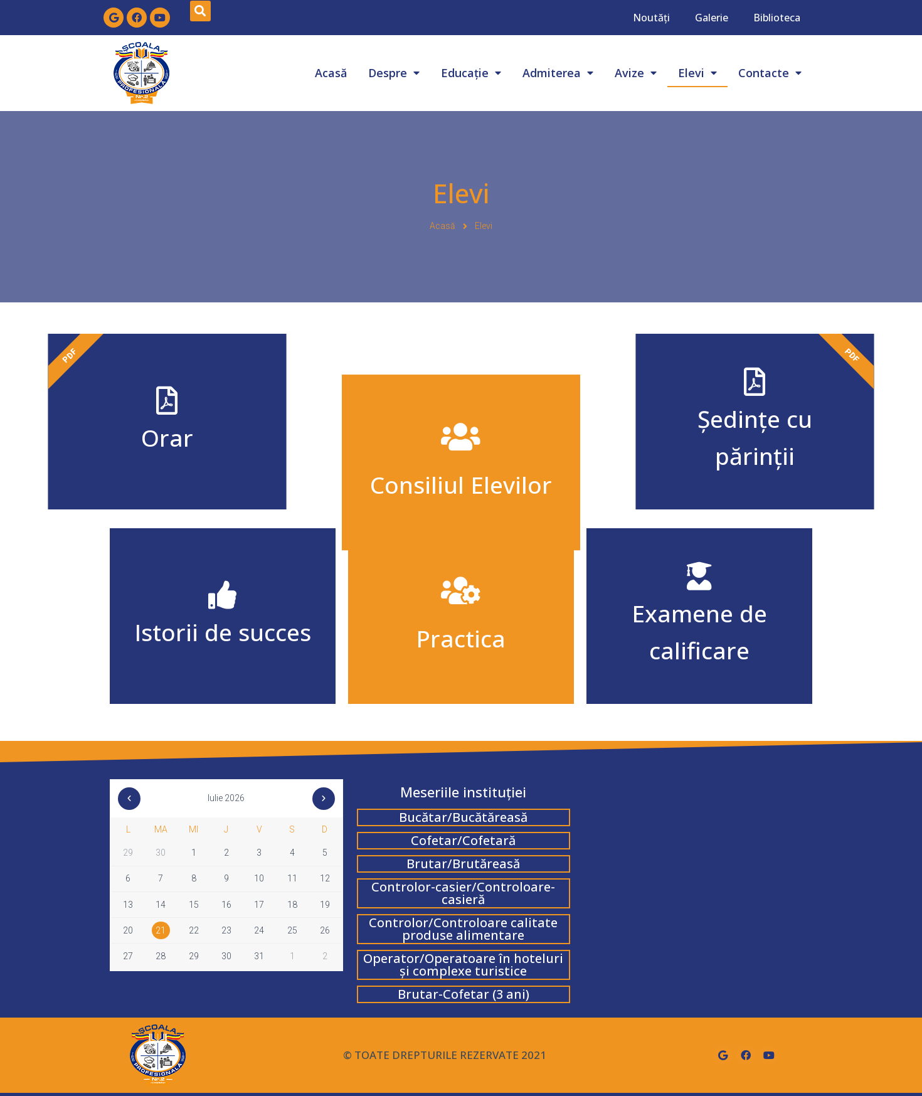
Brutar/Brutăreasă (463, 863)
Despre (394, 72)
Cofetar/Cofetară (463, 840)
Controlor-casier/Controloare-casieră (463, 893)
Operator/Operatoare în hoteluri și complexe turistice (463, 964)
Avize (636, 72)
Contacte (770, 72)
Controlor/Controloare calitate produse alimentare (463, 929)
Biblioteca (776, 17)
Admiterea (557, 72)
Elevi (697, 72)
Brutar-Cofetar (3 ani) (463, 994)
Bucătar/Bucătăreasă (463, 817)
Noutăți (651, 17)
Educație (471, 72)
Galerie (711, 17)
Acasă (331, 72)
